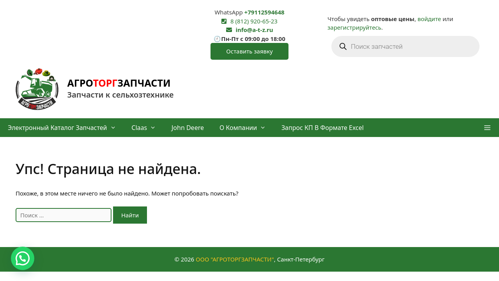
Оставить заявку (249, 51)
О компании (246, 127)
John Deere (188, 127)
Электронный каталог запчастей (66, 127)
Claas (147, 127)
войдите (429, 19)
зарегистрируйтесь (354, 27)
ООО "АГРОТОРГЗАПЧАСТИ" (235, 259)
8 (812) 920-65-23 (254, 21)
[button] (487, 127)
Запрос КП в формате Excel (322, 127)
